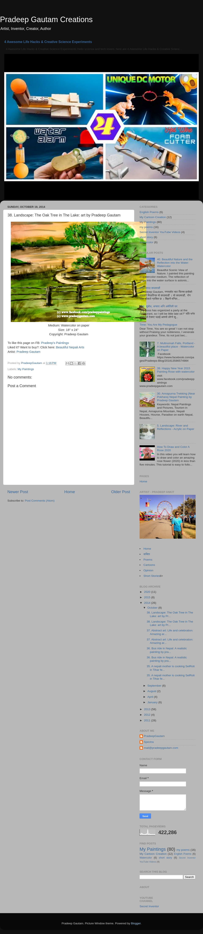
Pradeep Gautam (28, 351)
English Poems (149, 212)
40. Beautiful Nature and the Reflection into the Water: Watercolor (174, 263)
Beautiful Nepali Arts (70, 347)
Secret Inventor (149, 906)
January (152, 702)
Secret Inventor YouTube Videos (160, 232)
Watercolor (146, 242)
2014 (147, 602)
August (152, 691)
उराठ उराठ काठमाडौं (150, 288)
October (152, 607)
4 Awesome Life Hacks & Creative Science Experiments (48, 42)
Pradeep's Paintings (55, 343)
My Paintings (26, 369)
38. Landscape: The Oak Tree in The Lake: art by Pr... (170, 614)
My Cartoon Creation (153, 217)
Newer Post (17, 492)
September (154, 685)
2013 (147, 709)
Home (69, 492)
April (150, 696)
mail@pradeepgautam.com (161, 747)
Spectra (149, 741)
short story (146, 237)
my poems (146, 227)
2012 (147, 714)
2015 (147, 597)
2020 (147, 591)
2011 (147, 720)
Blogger (136, 923)
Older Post (120, 492)
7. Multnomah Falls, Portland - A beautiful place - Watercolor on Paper (176, 347)
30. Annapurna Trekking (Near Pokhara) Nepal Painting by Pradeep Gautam (176, 397)
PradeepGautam (154, 736)
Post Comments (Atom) (40, 500)
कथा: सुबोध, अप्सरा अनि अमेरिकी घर (158, 306)
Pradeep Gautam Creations (46, 19)
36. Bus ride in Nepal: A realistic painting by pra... (167, 650)
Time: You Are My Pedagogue (158, 324)
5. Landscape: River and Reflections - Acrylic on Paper (175, 427)
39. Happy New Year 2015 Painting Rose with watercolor (176, 370)
